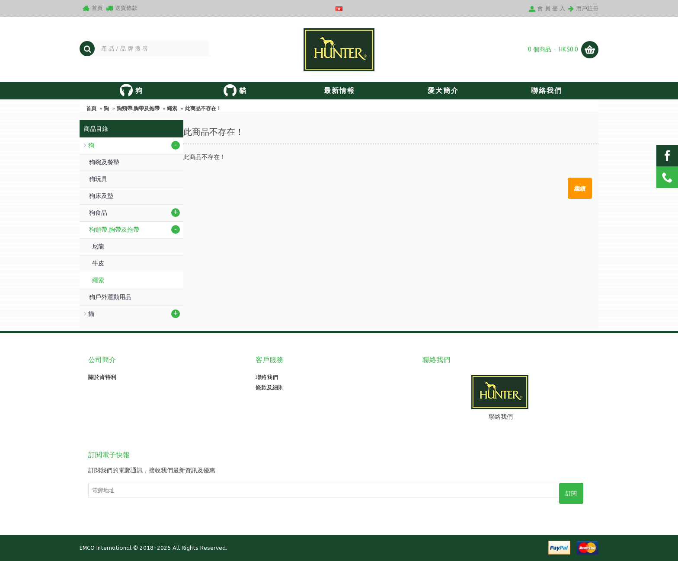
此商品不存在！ (203, 108)
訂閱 (571, 493)
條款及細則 (270, 387)
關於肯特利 (102, 377)
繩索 (172, 108)
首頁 (91, 108)
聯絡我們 (267, 377)
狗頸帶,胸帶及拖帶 (138, 108)
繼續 (579, 188)
